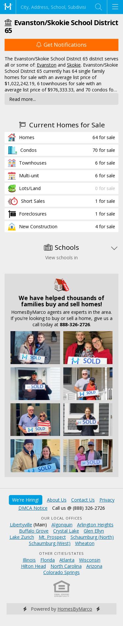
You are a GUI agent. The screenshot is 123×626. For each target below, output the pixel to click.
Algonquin (61, 525)
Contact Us (83, 500)
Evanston (46, 65)
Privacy (106, 500)
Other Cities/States (61, 553)
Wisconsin (89, 560)
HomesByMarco (74, 609)
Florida (47, 560)
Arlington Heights (95, 525)
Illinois (29, 560)
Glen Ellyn (94, 531)
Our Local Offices (61, 518)
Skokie (74, 65)
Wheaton (84, 543)
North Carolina (66, 566)
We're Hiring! (25, 500)
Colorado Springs (61, 572)
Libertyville (21, 525)
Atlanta (66, 560)
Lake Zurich (22, 537)
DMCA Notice (33, 508)
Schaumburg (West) (50, 543)
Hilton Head (33, 566)
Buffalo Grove (34, 531)
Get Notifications (61, 44)
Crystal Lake (66, 531)
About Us (57, 500)
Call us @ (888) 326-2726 (78, 508)
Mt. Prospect (52, 537)
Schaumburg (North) (92, 537)
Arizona (94, 566)
